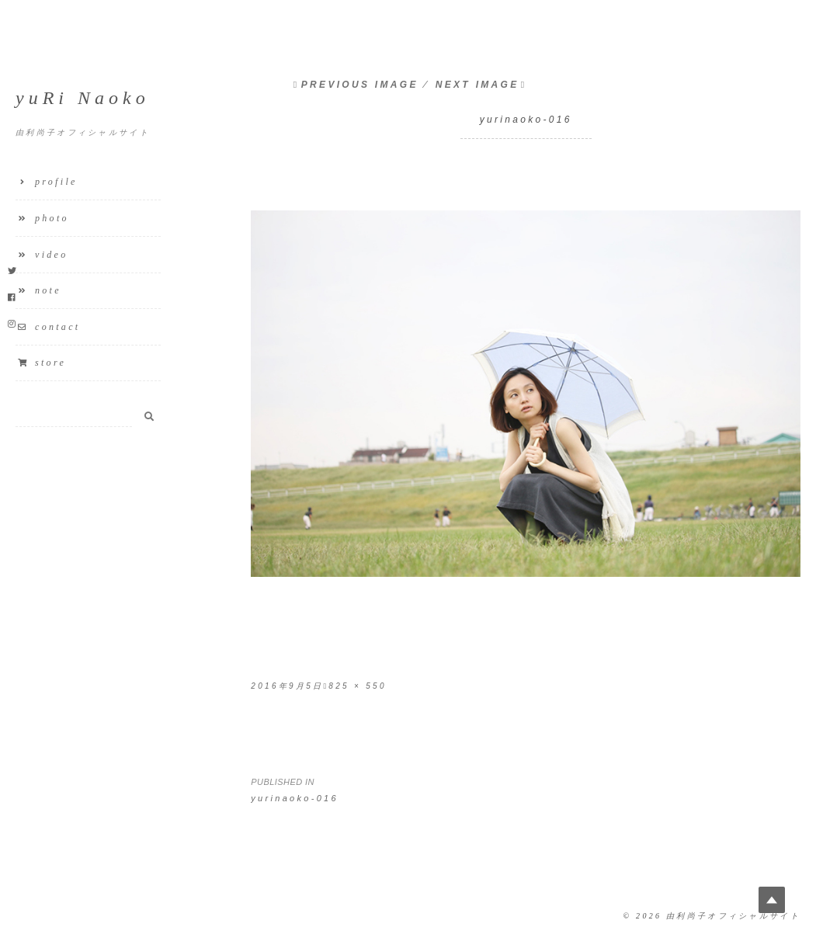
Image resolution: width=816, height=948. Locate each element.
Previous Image (359, 84)
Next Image (477, 84)
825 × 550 (357, 686)
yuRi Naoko (83, 98)
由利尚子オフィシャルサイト (733, 916)
